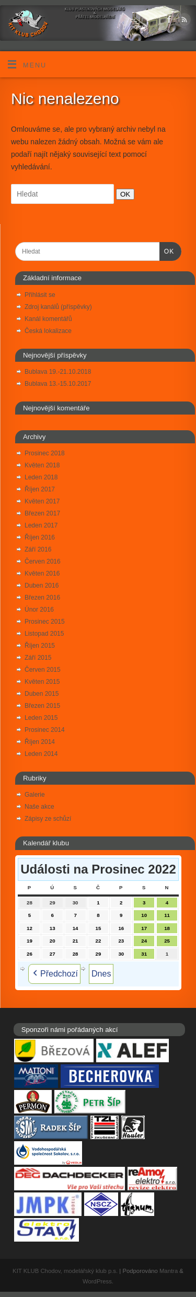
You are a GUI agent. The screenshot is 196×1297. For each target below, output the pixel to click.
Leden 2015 (41, 717)
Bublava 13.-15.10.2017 (58, 383)
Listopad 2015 (44, 633)
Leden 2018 (41, 477)
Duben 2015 (42, 693)
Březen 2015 (42, 705)
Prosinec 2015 (45, 621)
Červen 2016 (43, 561)
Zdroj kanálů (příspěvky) (58, 307)
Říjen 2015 (40, 645)
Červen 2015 (43, 669)
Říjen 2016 (40, 537)
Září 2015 (38, 657)
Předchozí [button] (54, 974)
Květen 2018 (42, 465)
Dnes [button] (101, 973)
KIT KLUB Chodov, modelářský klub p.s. (65, 1271)
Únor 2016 (39, 609)
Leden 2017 (41, 525)
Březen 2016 (42, 597)
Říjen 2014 (40, 741)
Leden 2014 (41, 753)
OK (123, 194)
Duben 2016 (42, 585)
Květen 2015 (42, 681)
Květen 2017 (42, 501)
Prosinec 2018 (45, 453)
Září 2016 (38, 549)
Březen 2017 (42, 513)
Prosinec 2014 (45, 729)
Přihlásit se (40, 295)
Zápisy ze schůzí (48, 818)
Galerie (35, 794)
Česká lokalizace (48, 331)
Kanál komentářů (48, 319)
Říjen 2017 (40, 489)
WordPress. (98, 1281)
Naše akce (39, 806)
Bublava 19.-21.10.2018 (58, 371)
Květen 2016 (42, 573)
